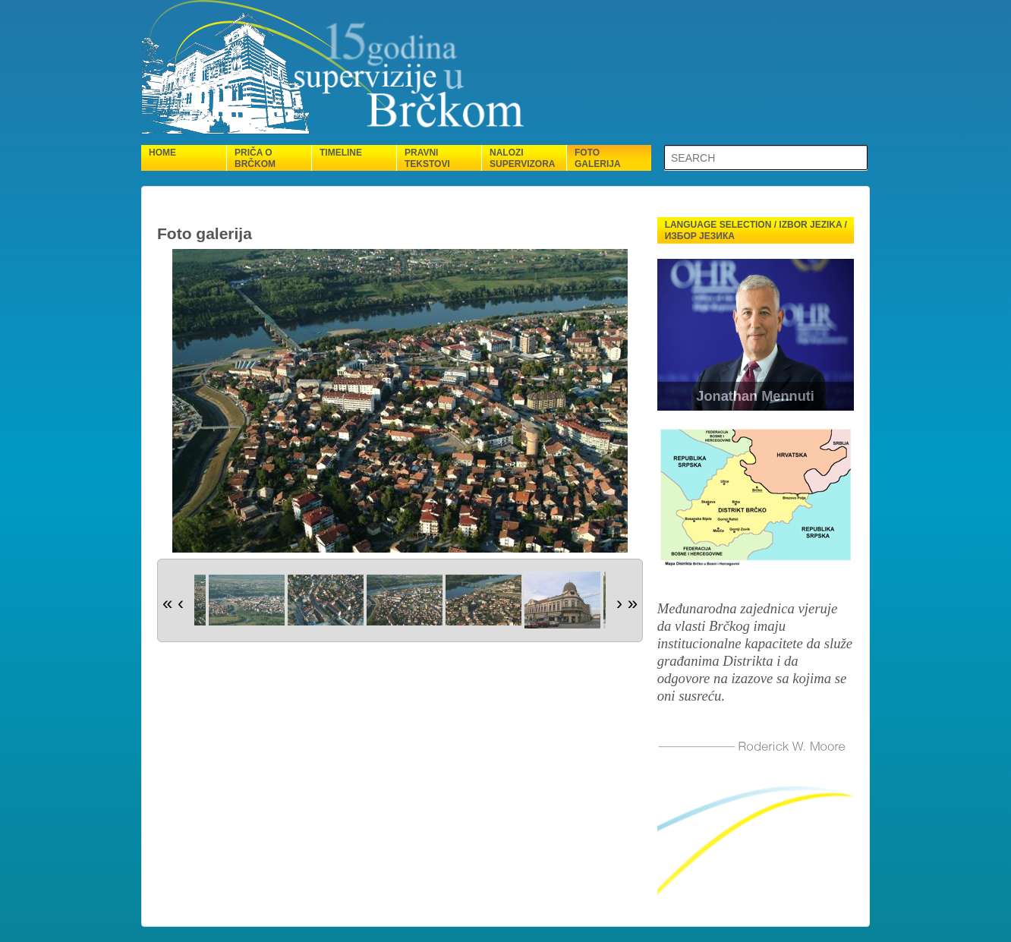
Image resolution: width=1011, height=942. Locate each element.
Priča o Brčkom (255, 158)
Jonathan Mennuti (755, 396)
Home (162, 152)
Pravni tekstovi (427, 158)
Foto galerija (598, 158)
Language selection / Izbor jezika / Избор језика (756, 230)
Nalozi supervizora (522, 158)
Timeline (341, 152)
